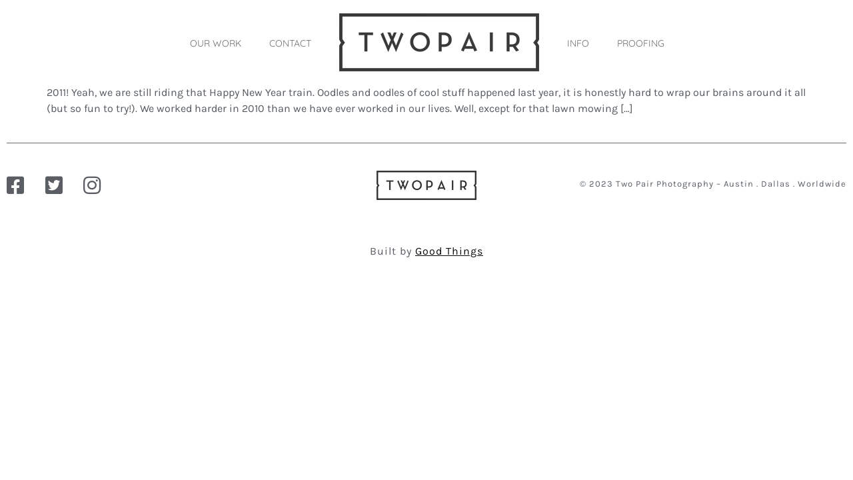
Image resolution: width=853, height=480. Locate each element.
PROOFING (640, 43)
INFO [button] (578, 43)
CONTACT (290, 43)
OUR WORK (215, 43)
